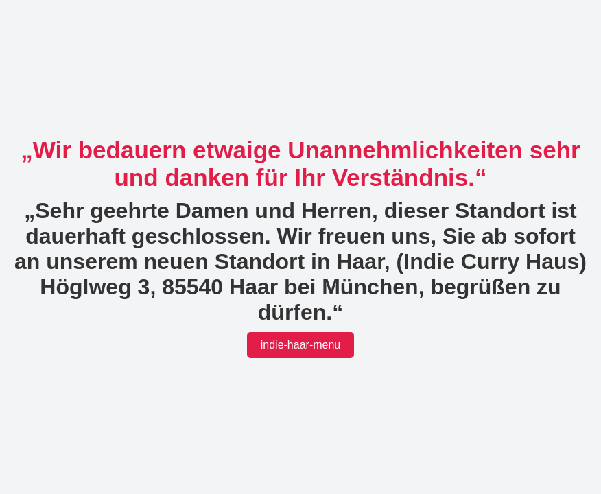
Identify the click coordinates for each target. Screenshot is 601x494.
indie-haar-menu (301, 345)
